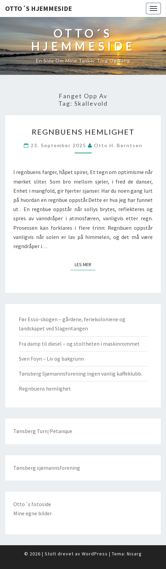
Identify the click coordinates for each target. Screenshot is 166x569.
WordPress (95, 554)
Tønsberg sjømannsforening (46, 467)
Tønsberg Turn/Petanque (42, 431)
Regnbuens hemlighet (83, 131)
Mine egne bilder (32, 513)
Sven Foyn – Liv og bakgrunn (51, 358)
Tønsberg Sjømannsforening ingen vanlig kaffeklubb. (80, 373)
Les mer (85, 264)
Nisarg (134, 554)
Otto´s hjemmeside (38, 8)
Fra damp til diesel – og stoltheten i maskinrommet (79, 343)
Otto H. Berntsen (118, 145)
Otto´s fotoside (32, 504)
